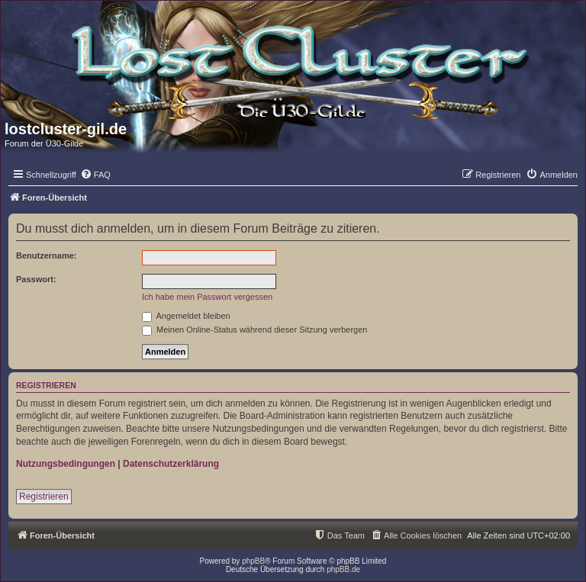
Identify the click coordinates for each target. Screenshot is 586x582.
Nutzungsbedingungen (65, 463)
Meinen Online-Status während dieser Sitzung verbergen (254, 329)
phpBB (253, 561)
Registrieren (44, 496)
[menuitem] (95, 175)
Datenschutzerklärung (171, 463)
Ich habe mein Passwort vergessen (207, 296)
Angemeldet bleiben (186, 315)
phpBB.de (343, 569)
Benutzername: (46, 255)
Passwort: (36, 279)
